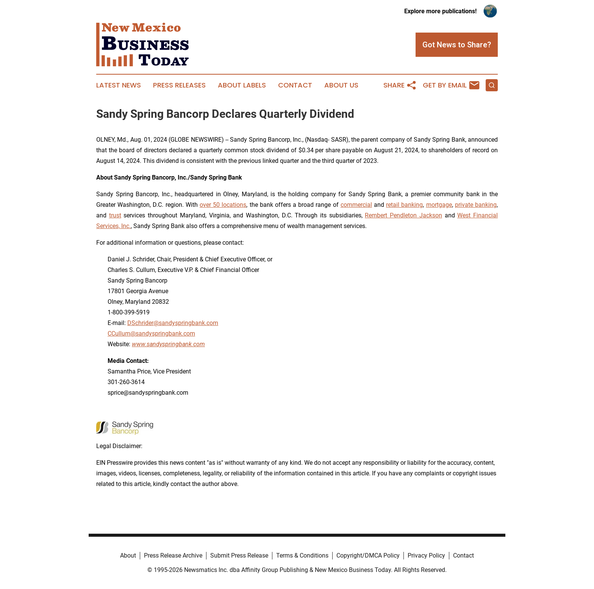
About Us (341, 85)
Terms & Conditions (302, 555)
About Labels (242, 85)
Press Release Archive (173, 555)
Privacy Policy (426, 555)
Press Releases (179, 85)
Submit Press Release (239, 555)
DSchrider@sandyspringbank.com (172, 323)
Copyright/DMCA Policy (368, 555)
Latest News (118, 85)
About (128, 555)
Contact (295, 85)
